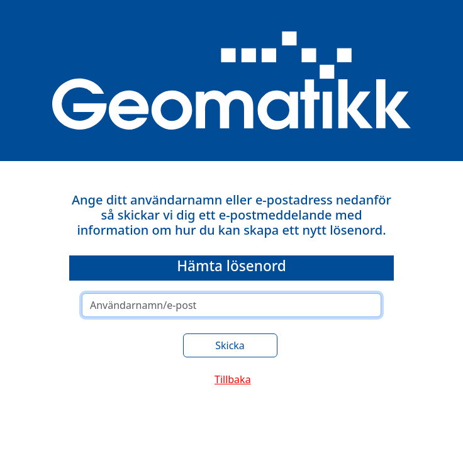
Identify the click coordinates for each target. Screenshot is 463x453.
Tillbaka (233, 379)
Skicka (230, 345)
